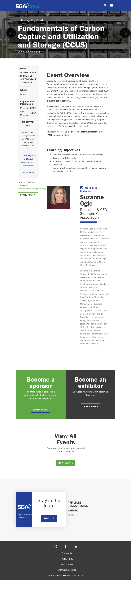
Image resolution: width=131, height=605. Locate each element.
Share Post (26, 194)
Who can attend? (28, 172)
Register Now (28, 124)
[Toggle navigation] (111, 5)
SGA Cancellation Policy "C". (28, 145)
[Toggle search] (105, 5)
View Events (65, 462)
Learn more (40, 409)
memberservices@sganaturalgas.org (34, 188)
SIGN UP (48, 518)
